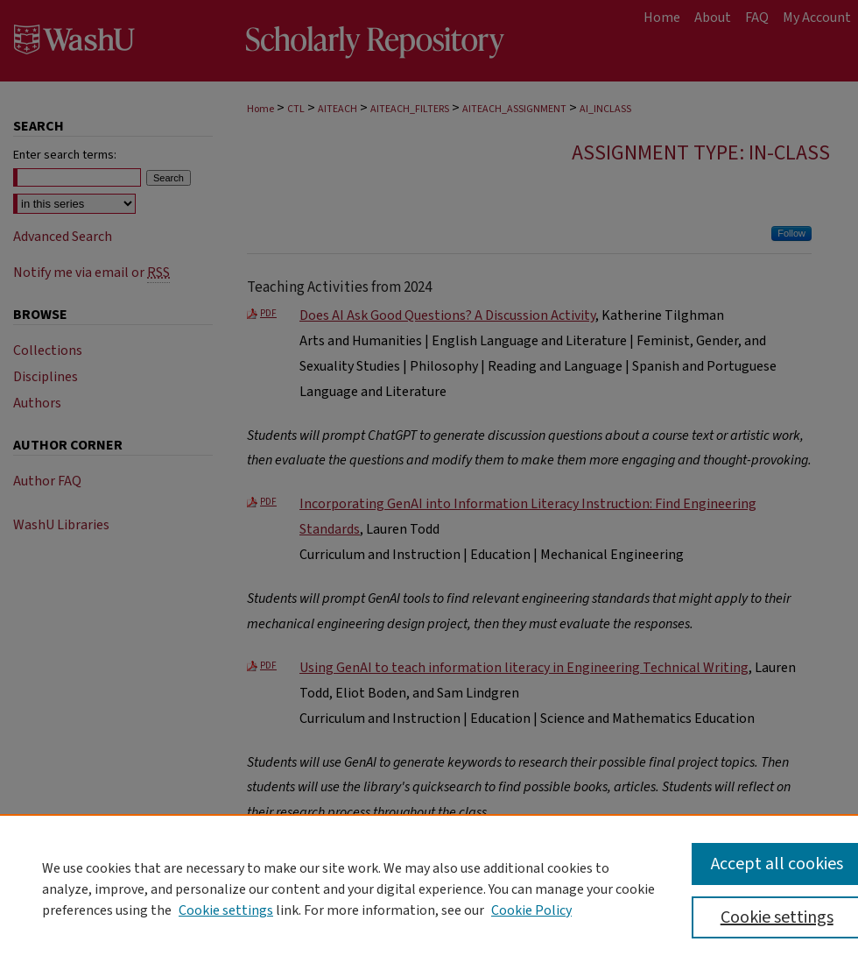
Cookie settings (226, 910)
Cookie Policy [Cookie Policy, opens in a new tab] (531, 910)
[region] (429, 888)
